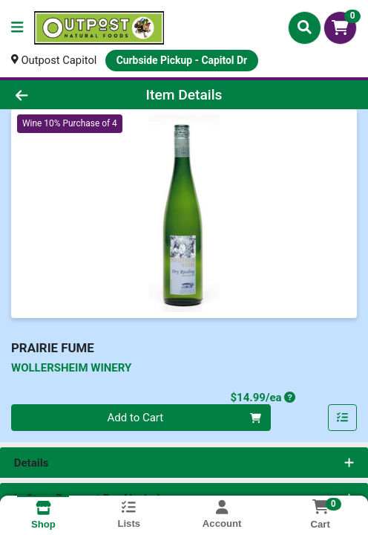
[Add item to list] (343, 418)
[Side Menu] (17, 28)
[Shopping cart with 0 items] (340, 28)
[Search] (305, 27)
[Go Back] (54, 94)
